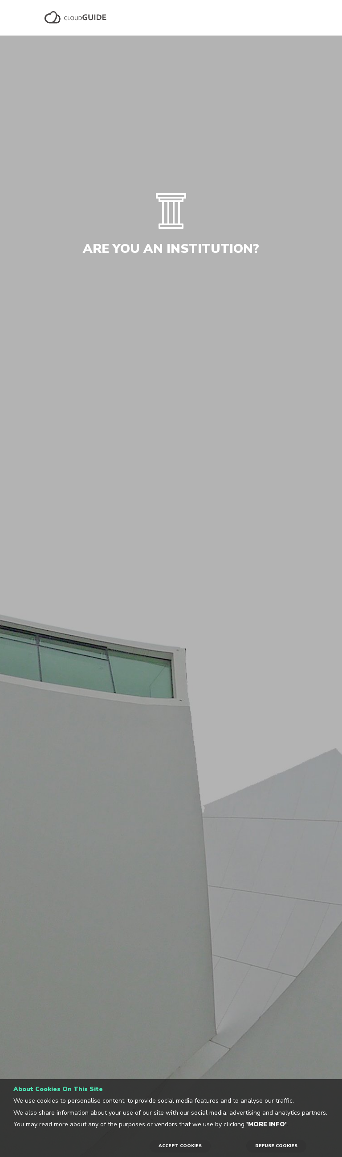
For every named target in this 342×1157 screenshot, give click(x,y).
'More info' (266, 1124)
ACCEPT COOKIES (180, 1146)
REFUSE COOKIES (276, 1146)
